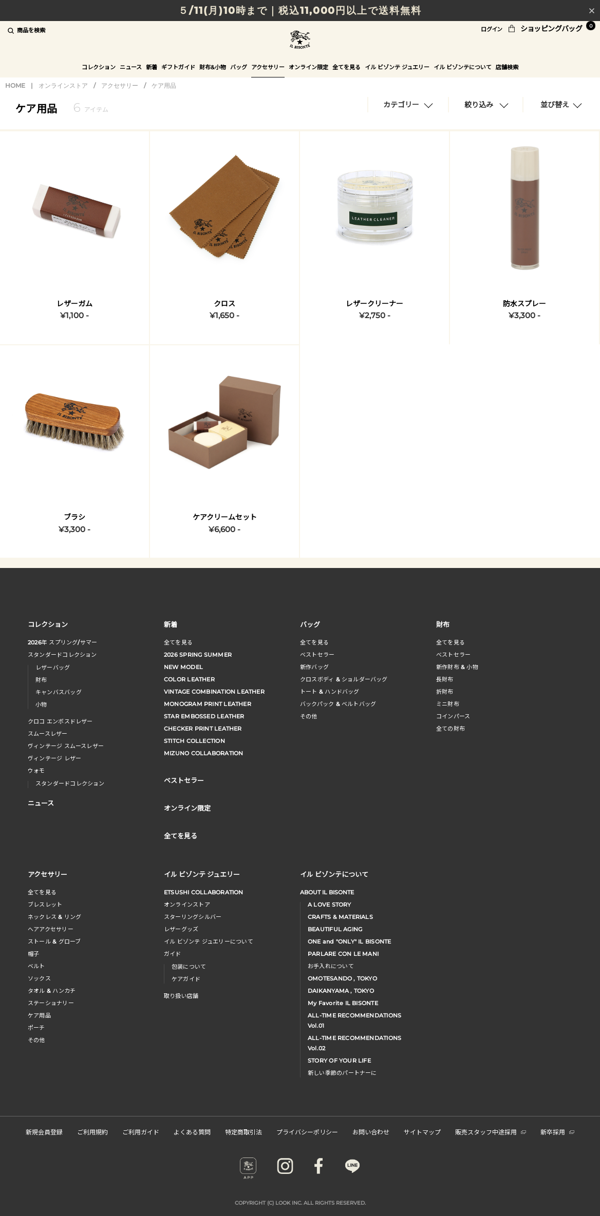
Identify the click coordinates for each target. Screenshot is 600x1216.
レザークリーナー (374, 303)
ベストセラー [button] (184, 780)
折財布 (445, 691)
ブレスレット (45, 904)
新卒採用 (557, 1131)
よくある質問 (192, 1131)
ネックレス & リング (54, 916)
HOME (15, 85)
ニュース (131, 67)
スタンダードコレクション (62, 654)
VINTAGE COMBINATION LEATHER (214, 691)
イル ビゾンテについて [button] (463, 67)
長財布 (445, 679)
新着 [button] (151, 67)
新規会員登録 (44, 1131)
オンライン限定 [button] (308, 67)
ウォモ (36, 770)
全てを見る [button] (346, 67)
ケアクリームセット (225, 517)
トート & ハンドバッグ (330, 691)
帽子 (33, 953)
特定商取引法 (243, 1131)
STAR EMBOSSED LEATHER (204, 716)
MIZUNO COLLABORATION (203, 753)
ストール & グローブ (54, 941)
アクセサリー (119, 85)
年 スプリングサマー (62, 642)
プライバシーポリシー (307, 1131)
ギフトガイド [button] (178, 67)
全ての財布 (450, 728)
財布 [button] (442, 624)
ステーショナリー (51, 1003)
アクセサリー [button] (268, 67)
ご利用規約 (92, 1131)
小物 (41, 704)
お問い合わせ (370, 1131)
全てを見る (178, 642)
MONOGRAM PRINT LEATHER (207, 704)
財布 (41, 679)
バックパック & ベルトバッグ (338, 704)
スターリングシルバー (192, 916)
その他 (308, 716)
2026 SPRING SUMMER (198, 654)
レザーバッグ (52, 667)
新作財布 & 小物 (457, 667)
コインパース (453, 716)
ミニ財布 (447, 704)
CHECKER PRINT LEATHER (203, 728)
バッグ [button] (238, 67)
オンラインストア (63, 85)
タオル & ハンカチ (52, 990)
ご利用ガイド (140, 1131)
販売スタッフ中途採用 (490, 1131)
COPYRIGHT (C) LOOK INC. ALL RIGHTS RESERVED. (300, 1203)
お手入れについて (331, 966)
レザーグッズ (181, 929)
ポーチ (36, 1027)
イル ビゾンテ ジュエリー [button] (397, 67)
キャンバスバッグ (58, 692)
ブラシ (74, 517)
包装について (189, 966)
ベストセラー (317, 654)
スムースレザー (48, 733)
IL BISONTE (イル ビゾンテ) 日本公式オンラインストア (300, 40)
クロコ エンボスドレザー (60, 721)
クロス (224, 303)
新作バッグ (314, 667)
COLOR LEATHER (189, 679)
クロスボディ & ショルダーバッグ (344, 679)
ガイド (172, 953)
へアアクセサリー (50, 929)
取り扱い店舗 (181, 995)
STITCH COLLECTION (194, 740)
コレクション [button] (99, 67)
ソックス (39, 978)
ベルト (36, 966)
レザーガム (74, 303)
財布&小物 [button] (212, 67)
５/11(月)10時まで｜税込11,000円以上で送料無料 (299, 10)
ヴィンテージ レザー (54, 758)
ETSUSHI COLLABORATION (203, 892)
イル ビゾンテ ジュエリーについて (208, 941)
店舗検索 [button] (507, 67)
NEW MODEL (183, 667)
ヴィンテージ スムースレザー (66, 746)
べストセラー (453, 654)
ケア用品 (164, 85)
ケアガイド (186, 979)
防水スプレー (524, 303)
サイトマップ (422, 1131)
